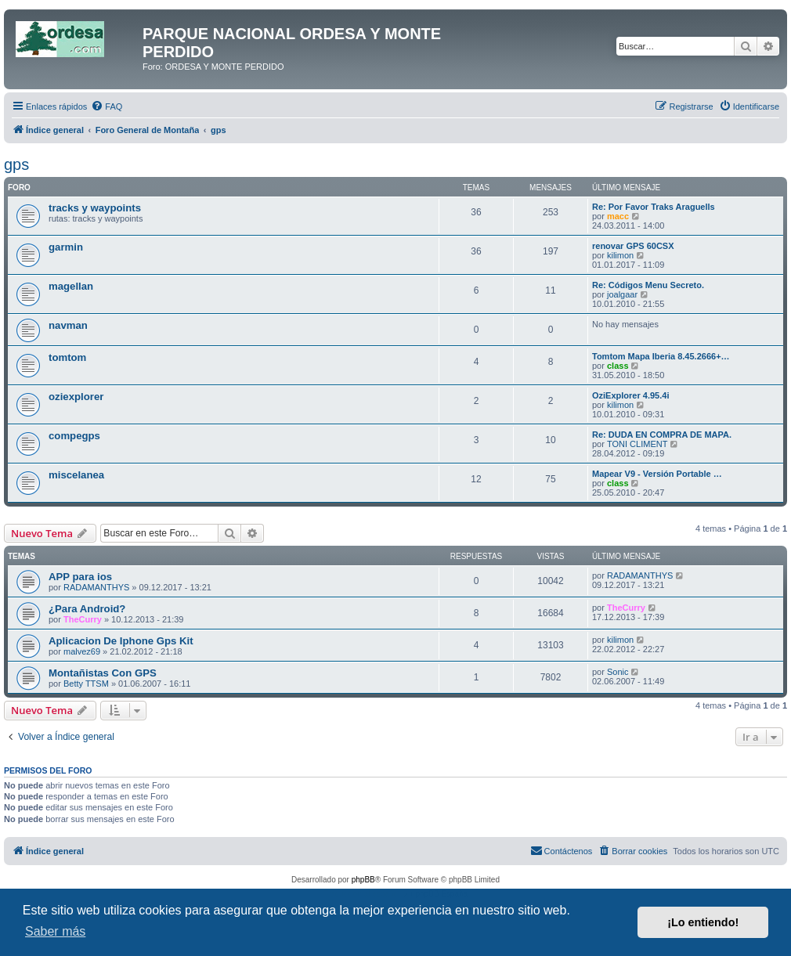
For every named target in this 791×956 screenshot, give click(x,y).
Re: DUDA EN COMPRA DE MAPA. (661, 434)
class (618, 365)
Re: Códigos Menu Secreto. (648, 285)
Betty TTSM (86, 683)
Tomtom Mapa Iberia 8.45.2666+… (661, 356)
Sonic (618, 671)
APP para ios (80, 577)
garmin (66, 247)
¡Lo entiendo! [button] (703, 922)
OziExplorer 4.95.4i (630, 395)
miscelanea (76, 475)
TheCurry (82, 619)
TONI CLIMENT (637, 444)
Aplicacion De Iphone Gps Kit (121, 641)
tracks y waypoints (95, 208)
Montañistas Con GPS (103, 673)
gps (16, 164)
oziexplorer (76, 396)
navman (68, 325)
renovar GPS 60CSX (633, 246)
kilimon (620, 255)
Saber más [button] (55, 931)
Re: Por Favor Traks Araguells (653, 206)
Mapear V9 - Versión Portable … (657, 473)
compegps (74, 436)
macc (618, 216)
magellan (71, 286)
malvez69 (81, 651)
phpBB (363, 879)
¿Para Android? (87, 609)
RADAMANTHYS (96, 587)
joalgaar (622, 294)
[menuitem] (106, 106)
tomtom (67, 357)
